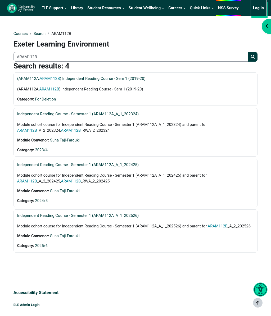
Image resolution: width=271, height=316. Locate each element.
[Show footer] (258, 303)
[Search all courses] (131, 57)
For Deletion (51, 99)
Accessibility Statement (41, 292)
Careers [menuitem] (175, 8)
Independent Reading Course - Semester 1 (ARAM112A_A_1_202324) (83, 114)
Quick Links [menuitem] (200, 8)
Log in (258, 8)
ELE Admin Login (32, 305)
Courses (26, 33)
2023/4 (47, 150)
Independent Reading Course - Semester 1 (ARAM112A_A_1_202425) (83, 165)
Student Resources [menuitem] (104, 8)
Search (45, 33)
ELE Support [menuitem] (52, 8)
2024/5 (47, 201)
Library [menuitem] (77, 8)
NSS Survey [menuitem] (228, 8)
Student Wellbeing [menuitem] (145, 8)
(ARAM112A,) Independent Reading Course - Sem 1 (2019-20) (86, 78)
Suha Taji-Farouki (71, 140)
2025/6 (47, 252)
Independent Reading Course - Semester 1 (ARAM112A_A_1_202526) (83, 216)
